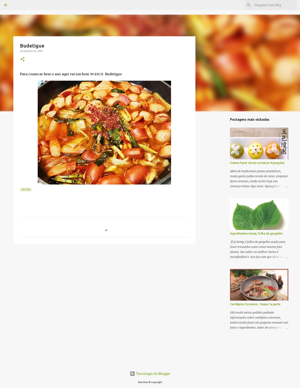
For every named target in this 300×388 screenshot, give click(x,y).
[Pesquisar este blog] (275, 5)
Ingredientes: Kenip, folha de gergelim (256, 233)
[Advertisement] (104, 279)
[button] (22, 59)
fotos (26, 189)
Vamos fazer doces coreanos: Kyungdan (257, 162)
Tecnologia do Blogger (150, 373)
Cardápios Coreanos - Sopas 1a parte (255, 304)
